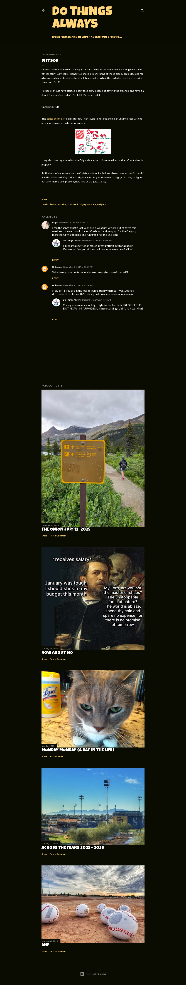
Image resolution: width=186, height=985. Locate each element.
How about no (57, 653)
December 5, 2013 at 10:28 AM (97, 240)
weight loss (103, 204)
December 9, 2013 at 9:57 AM (96, 299)
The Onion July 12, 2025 (65, 530)
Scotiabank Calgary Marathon (81, 204)
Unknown (57, 267)
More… (116, 37)
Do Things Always (82, 18)
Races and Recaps (75, 37)
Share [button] (44, 199)
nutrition (61, 204)
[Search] (142, 9)
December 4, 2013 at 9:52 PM (73, 222)
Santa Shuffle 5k (56, 118)
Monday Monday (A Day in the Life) (77, 750)
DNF (45, 945)
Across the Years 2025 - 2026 (72, 848)
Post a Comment (58, 535)
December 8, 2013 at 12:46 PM (78, 285)
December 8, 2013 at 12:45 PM (78, 267)
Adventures (100, 37)
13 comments (56, 756)
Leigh (55, 222)
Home (56, 37)
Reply (55, 260)
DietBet (53, 204)
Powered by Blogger (93, 974)
